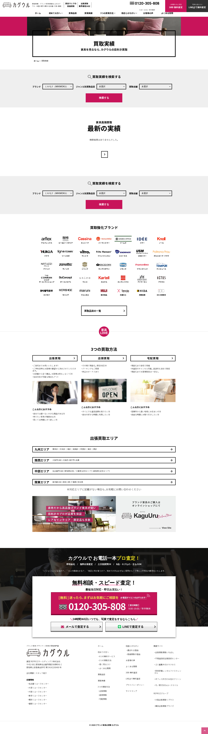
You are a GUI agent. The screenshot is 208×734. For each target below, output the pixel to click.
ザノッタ (65, 266)
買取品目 (73, 13)
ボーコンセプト (65, 279)
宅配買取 (103, 699)
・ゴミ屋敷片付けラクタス (165, 664)
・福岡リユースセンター (37, 703)
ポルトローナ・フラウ (161, 253)
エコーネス (123, 253)
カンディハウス (123, 279)
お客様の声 (148, 13)
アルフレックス (46, 240)
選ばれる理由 (132, 650)
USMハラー (142, 253)
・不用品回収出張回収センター (166, 658)
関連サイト (158, 646)
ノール (161, 240)
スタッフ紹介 (41, 673)
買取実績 (88, 13)
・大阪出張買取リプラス (164, 699)
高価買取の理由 (133, 654)
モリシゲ (65, 292)
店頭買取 (103, 695)
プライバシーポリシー (135, 685)
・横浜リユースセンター (37, 699)
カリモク (46, 292)
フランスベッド (142, 266)
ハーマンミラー (104, 240)
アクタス (161, 279)
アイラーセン (142, 279)
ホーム (38, 13)
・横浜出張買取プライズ (164, 706)
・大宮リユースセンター (37, 687)
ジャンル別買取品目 (85, 86)
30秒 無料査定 (131, 672)
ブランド (36, 86)
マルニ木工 (85, 292)
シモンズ (123, 266)
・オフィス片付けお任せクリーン (167, 679)
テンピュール (161, 266)
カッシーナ (85, 240)
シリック (85, 266)
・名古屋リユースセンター (38, 683)
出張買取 (103, 691)
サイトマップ (131, 691)
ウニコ (85, 279)
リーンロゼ (65, 253)
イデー (142, 240)
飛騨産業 (142, 292)
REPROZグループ (161, 693)
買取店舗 (133, 86)
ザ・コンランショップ (46, 279)
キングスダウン (104, 266)
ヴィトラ (85, 253)
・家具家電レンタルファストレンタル (167, 671)
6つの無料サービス (107, 656)
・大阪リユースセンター (37, 691)
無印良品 (104, 292)
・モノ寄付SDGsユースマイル (166, 685)
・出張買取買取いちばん (164, 652)
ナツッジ (46, 266)
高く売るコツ (104, 664)
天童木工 (123, 292)
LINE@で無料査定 (133, 678)
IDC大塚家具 (161, 292)
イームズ (123, 240)
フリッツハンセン (104, 253)
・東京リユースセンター (37, 695)
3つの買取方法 (105, 660)
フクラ (46, 253)
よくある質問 (167, 13)
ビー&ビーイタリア (65, 240)
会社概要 (30, 673)
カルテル (104, 279)
